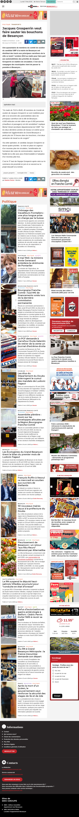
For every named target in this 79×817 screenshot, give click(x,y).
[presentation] (51, 487)
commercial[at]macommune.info (12, 774)
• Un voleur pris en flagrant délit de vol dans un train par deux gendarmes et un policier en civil (64, 87)
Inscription (58, 330)
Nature (28, 540)
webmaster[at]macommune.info (12, 790)
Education (28, 683)
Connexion (71, 330)
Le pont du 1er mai (60, 673)
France (20, 683)
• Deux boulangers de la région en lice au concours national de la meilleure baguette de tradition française (63, 95)
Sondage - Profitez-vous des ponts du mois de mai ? (62, 666)
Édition (43, 6)
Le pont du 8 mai (60, 676)
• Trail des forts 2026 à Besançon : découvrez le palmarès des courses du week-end (64, 66)
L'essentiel (64, 60)
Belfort (21, 607)
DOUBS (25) (21, 371)
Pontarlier (22, 255)
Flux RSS (7, 742)
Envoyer (57, 696)
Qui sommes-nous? (10, 734)
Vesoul (20, 475)
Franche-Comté (23, 206)
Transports (16, 24)
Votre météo (64, 606)
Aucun (57, 682)
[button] (74, 2)
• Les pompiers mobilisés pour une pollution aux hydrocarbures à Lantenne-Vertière (63, 80)
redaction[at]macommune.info (11, 769)
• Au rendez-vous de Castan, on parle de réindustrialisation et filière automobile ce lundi (64, 73)
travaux (32, 173)
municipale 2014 (22, 173)
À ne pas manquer (64, 475)
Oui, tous (57, 670)
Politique (6, 24)
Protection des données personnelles (16, 739)
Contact (6, 731)
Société (38, 255)
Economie (21, 208)
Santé (35, 607)
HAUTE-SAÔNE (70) (8, 579)
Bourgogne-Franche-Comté (28, 286)
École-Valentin (23, 336)
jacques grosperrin (9, 173)
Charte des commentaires (12, 736)
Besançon (6, 449)
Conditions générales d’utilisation (15, 747)
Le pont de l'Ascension (61, 679)
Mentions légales (9, 744)
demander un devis (12, 779)
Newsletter (9, 751)
